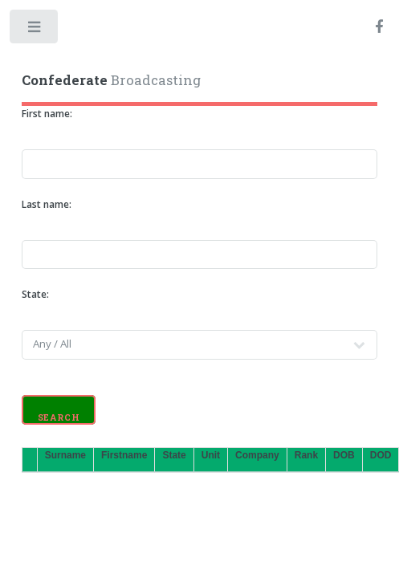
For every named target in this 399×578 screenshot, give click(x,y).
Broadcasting (111, 80)
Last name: (46, 204)
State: (35, 294)
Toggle (35, 30)
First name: (47, 113)
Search (59, 417)
